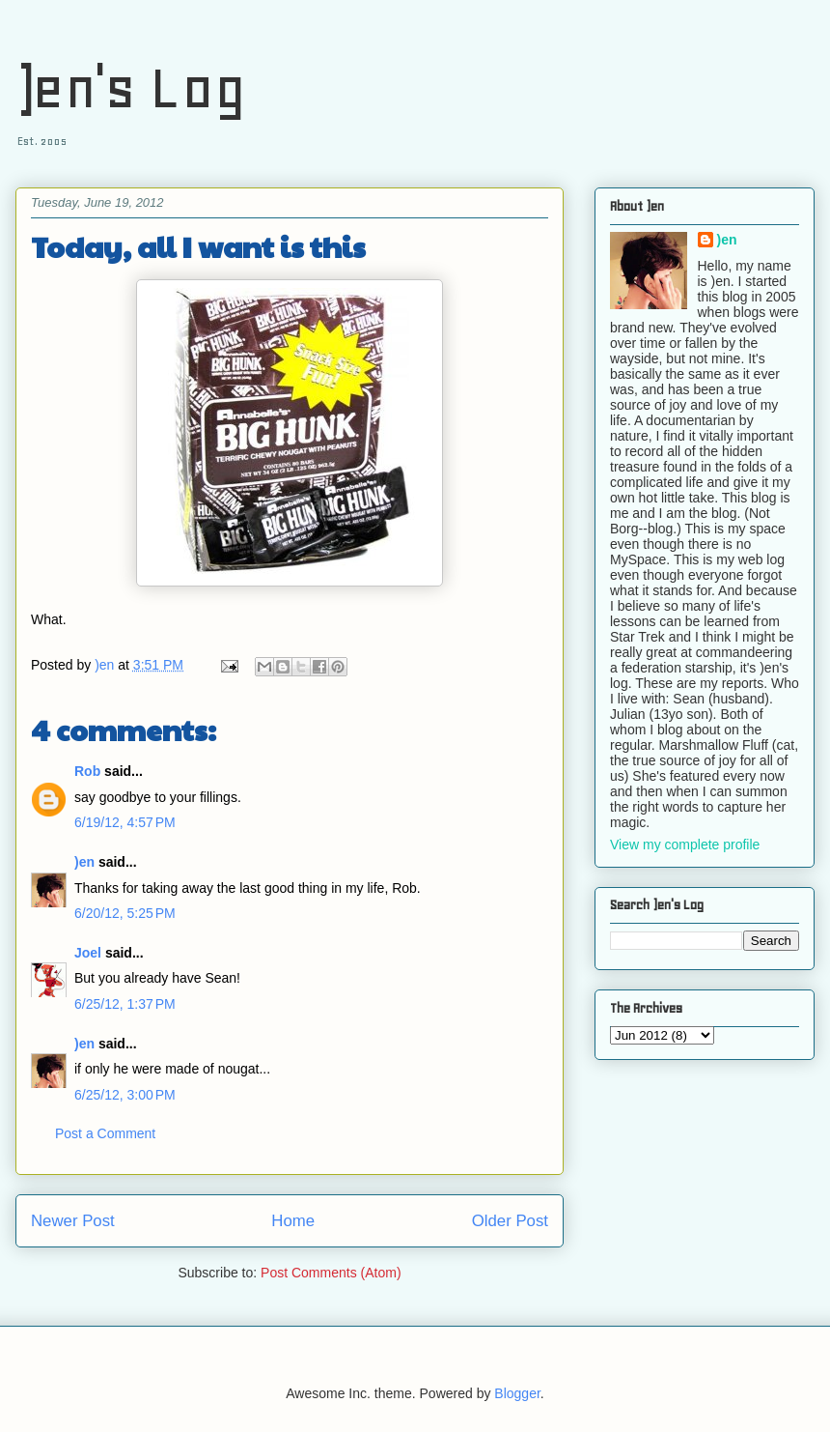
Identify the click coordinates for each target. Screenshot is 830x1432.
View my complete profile (685, 844)
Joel (87, 952)
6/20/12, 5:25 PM (125, 913)
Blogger (517, 1393)
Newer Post (73, 1221)
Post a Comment (105, 1133)
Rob (87, 771)
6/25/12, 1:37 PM (125, 1004)
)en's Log (130, 87)
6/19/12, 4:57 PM (125, 822)
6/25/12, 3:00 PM (125, 1095)
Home (293, 1221)
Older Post (510, 1221)
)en (84, 862)
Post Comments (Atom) (331, 1272)
